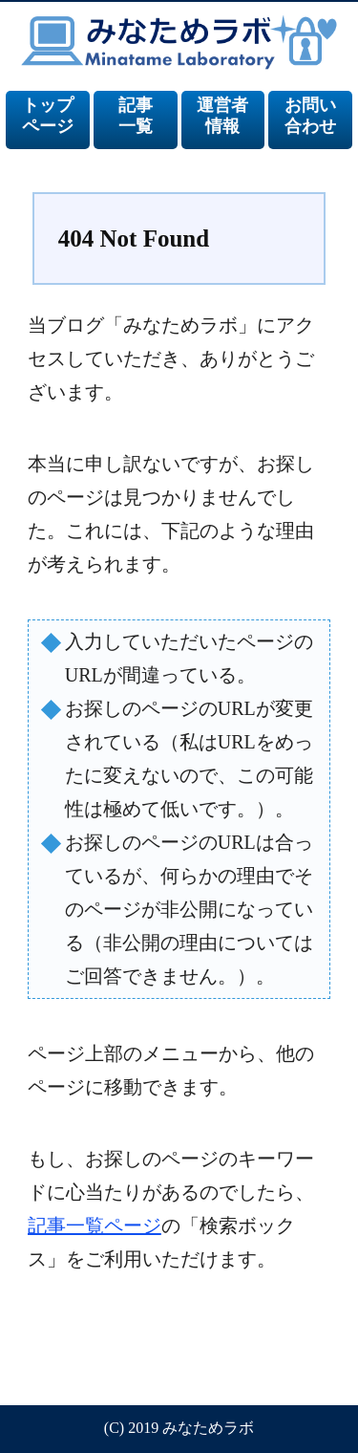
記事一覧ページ (94, 1225)
